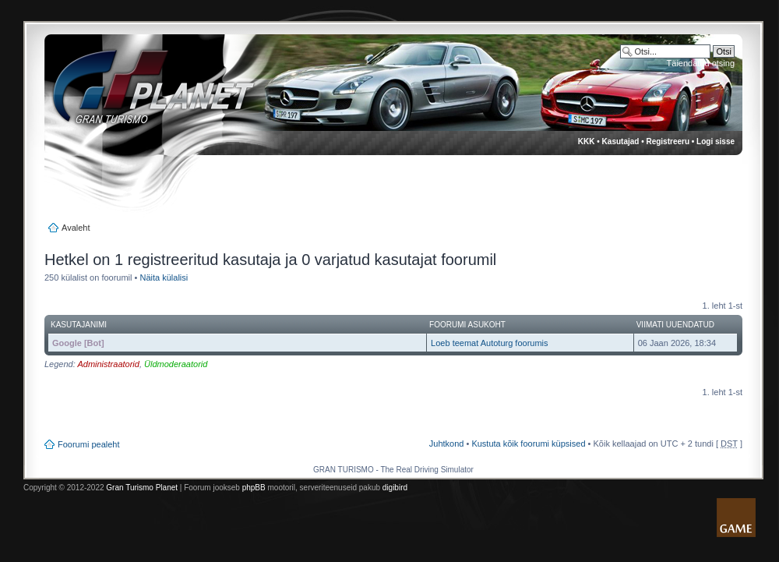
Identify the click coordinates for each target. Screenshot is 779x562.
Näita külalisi (163, 277)
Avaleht (76, 227)
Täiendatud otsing (701, 63)
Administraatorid (108, 364)
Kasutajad (621, 141)
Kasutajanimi (79, 324)
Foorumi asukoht (467, 324)
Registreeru (667, 141)
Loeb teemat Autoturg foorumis (489, 343)
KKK (586, 141)
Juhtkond (446, 443)
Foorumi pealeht (89, 444)
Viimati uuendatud (675, 324)
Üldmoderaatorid (175, 364)
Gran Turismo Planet (142, 487)
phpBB (254, 487)
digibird (394, 487)
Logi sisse (715, 141)
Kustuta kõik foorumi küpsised (528, 443)
